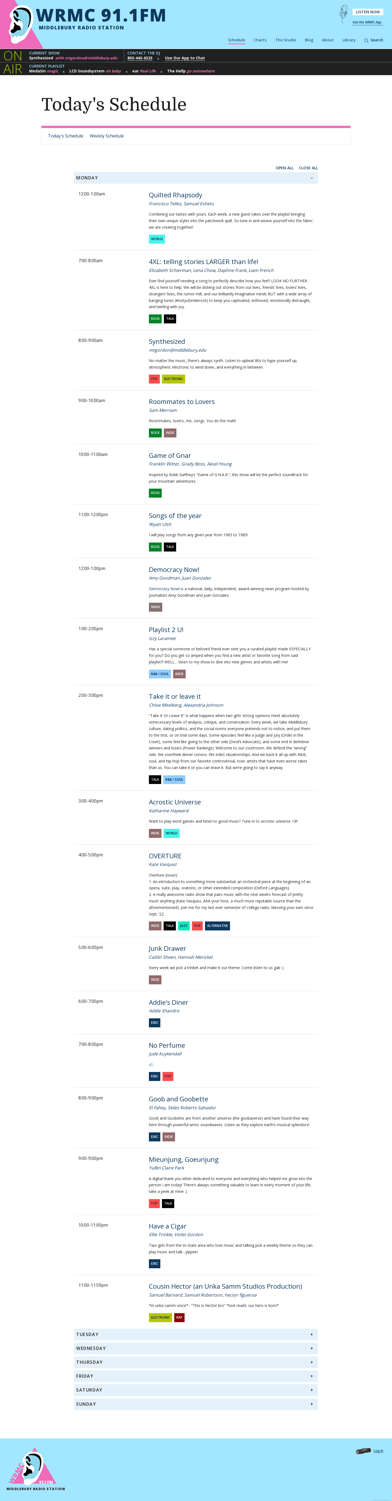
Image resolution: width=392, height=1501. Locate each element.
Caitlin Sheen (162, 957)
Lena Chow (204, 270)
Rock (155, 318)
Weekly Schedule (107, 136)
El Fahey (157, 1108)
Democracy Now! (164, 588)
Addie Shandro (164, 1011)
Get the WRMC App (367, 22)
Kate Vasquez (163, 864)
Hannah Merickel (195, 957)
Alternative (217, 925)
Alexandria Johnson (203, 705)
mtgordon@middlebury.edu (177, 350)
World (157, 239)
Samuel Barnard (165, 1295)
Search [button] (374, 39)
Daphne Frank (232, 270)
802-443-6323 (139, 57)
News (155, 607)
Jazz (184, 925)
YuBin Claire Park (166, 1168)
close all (308, 168)
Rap (179, 1317)
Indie (170, 432)
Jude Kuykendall (165, 1054)
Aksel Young (219, 464)
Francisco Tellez (165, 204)
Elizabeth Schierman (170, 270)
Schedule (236, 39)
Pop (154, 378)
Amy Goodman (164, 578)
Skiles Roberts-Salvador (192, 1108)
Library (349, 39)
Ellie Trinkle (160, 1234)
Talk (170, 318)
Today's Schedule (65, 136)
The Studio (285, 39)
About (328, 39)
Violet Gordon (188, 1234)
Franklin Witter (164, 464)
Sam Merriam (163, 410)
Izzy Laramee (162, 638)
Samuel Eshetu (198, 204)
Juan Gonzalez (196, 578)
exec (154, 1022)
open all (284, 168)
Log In (378, 1451)
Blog (309, 39)
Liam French (261, 270)
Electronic (173, 378)
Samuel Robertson (203, 1295)
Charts (260, 39)
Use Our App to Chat (185, 57)
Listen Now (368, 11)
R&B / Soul (160, 674)
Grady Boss (193, 464)
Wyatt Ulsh (160, 524)
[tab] (196, 178)
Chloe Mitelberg (165, 705)
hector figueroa (240, 1295)
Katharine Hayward (168, 811)
